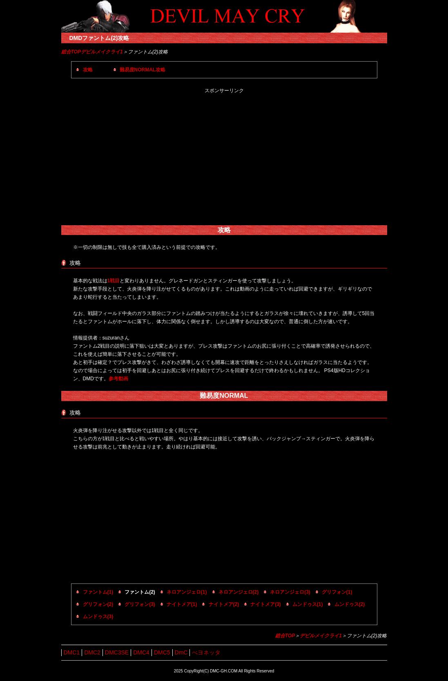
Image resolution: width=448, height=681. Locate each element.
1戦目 (113, 281)
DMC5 (162, 652)
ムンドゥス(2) (349, 604)
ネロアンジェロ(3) (290, 592)
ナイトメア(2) (224, 604)
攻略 (88, 70)
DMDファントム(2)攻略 (99, 38)
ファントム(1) (98, 592)
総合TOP (71, 52)
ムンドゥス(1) (307, 604)
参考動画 (118, 379)
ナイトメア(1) (182, 604)
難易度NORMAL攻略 (143, 70)
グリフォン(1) (337, 592)
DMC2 (92, 652)
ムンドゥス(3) (98, 616)
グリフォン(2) (98, 604)
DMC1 (72, 652)
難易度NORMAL (224, 395)
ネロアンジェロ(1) (187, 592)
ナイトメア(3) (265, 604)
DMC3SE (117, 652)
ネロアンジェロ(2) (238, 592)
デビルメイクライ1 (102, 52)
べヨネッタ (206, 652)
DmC (181, 652)
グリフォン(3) (140, 604)
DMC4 (141, 652)
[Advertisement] (224, 160)
